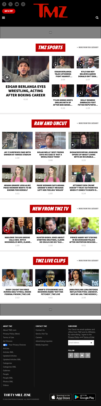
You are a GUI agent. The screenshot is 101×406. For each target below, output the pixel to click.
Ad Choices (7, 341)
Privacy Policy (73, 337)
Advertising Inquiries (44, 341)
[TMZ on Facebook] (4, 4)
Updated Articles (10, 356)
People (6, 374)
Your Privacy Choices (14, 345)
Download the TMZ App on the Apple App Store (61, 397)
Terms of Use (8, 337)
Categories (7, 363)
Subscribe (91, 342)
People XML (8, 378)
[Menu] (3, 17)
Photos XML (8, 382)
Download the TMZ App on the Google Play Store (84, 397)
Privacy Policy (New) (11, 334)
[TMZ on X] (10, 4)
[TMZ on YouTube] (82, 355)
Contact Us (40, 330)
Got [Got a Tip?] (9, 11)
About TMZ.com (9, 330)
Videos (6, 385)
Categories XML (9, 367)
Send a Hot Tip (42, 334)
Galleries (6, 370)
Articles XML (8, 352)
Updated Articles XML (12, 359)
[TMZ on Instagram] (23, 4)
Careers (39, 337)
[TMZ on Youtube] (17, 4)
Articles (6, 348)
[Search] (97, 17)
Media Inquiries (42, 345)
